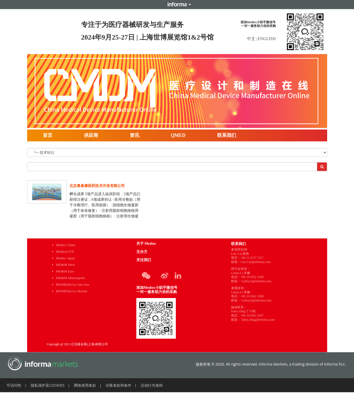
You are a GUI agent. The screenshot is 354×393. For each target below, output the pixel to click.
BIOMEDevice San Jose (72, 284)
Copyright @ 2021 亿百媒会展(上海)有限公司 (77, 344)
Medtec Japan (65, 258)
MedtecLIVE (65, 251)
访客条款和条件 (118, 385)
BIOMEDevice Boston (71, 291)
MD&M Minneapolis (70, 278)
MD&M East (65, 271)
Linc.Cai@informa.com (256, 262)
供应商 (91, 135)
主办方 (141, 252)
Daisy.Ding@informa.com (258, 320)
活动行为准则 (152, 385)
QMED (178, 135)
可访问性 (14, 385)
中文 (251, 38)
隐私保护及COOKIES (48, 385)
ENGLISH (267, 38)
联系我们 (226, 135)
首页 (47, 135)
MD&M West (65, 265)
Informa (177, 4)
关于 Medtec (146, 244)
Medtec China (65, 245)
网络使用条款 (85, 385)
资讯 (134, 135)
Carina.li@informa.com (256, 281)
